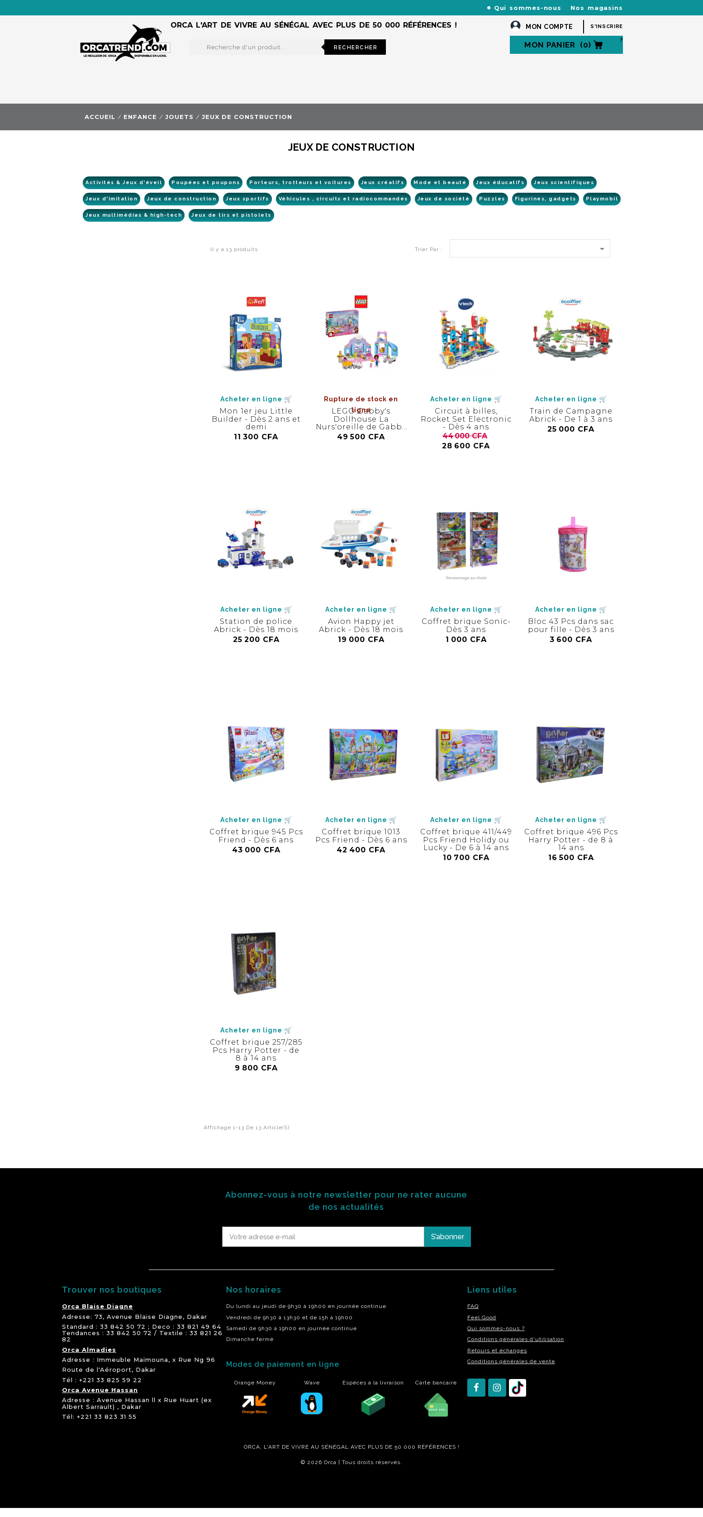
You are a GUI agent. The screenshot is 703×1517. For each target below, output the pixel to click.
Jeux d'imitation (112, 208)
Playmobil (602, 208)
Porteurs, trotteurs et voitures (300, 192)
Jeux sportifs (247, 208)
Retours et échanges (497, 1359)
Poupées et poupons (205, 192)
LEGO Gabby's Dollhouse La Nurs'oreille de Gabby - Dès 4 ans (361, 432)
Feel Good (481, 1326)
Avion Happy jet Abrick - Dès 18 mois (361, 634)
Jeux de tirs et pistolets (231, 224)
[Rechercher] (256, 56)
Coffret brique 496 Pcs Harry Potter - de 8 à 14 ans (571, 849)
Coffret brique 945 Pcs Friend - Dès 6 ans (256, 845)
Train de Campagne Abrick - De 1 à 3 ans (571, 424)
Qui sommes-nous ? (496, 1337)
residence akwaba (124, 1496)
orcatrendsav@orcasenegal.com (130, 18)
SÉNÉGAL (335, 1456)
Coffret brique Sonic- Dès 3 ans (466, 634)
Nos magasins (596, 7)
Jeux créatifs (382, 192)
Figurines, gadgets (545, 208)
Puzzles (492, 208)
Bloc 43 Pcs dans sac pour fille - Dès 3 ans (571, 634)
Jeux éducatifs (500, 192)
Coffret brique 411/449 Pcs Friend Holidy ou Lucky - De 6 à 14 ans (466, 849)
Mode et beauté (439, 192)
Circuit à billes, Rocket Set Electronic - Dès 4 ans (466, 428)
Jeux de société (444, 208)
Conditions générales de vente (511, 1370)
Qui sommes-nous (528, 7)
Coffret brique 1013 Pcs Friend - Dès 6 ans (361, 845)
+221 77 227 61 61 (274, 7)
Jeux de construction (181, 208)
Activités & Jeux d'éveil (124, 192)
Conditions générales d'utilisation (515, 1348)
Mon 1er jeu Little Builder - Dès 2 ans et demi (256, 428)
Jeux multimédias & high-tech (134, 224)
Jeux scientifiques (564, 192)
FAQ (473, 1315)
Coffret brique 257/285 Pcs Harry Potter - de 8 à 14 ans (256, 1059)
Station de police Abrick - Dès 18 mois (256, 634)
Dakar (197, 1325)
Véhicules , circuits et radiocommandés (343, 208)
